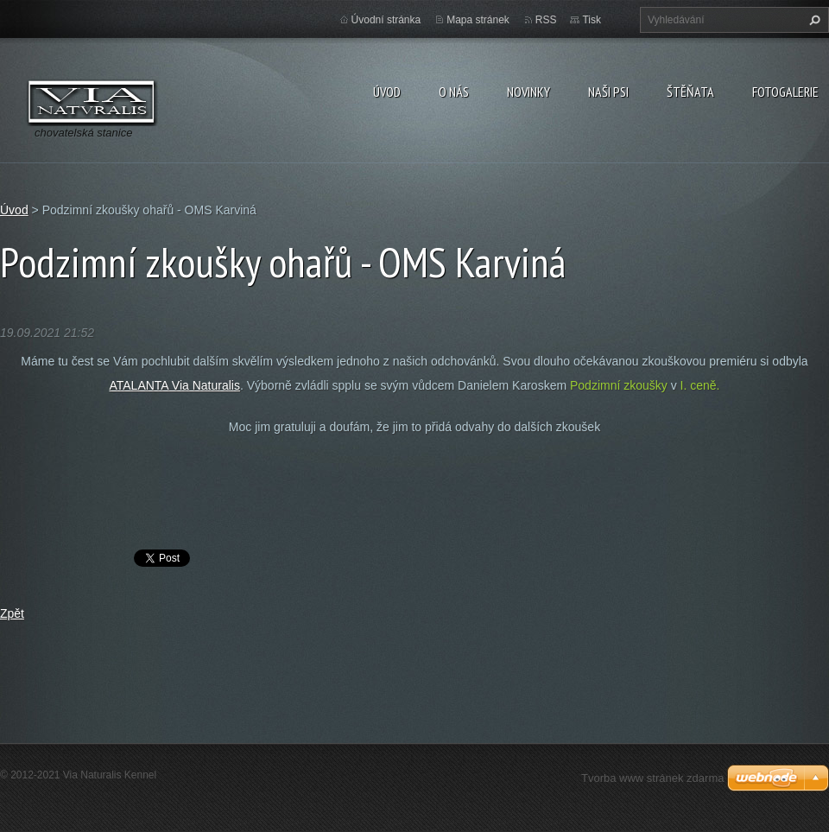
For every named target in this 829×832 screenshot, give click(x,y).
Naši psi (608, 91)
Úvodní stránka (386, 20)
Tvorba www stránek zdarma (652, 778)
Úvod (387, 91)
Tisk (591, 20)
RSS (546, 20)
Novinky (528, 91)
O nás (454, 91)
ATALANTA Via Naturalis (174, 385)
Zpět (12, 613)
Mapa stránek (477, 20)
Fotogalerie (785, 91)
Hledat (813, 20)
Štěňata (690, 91)
